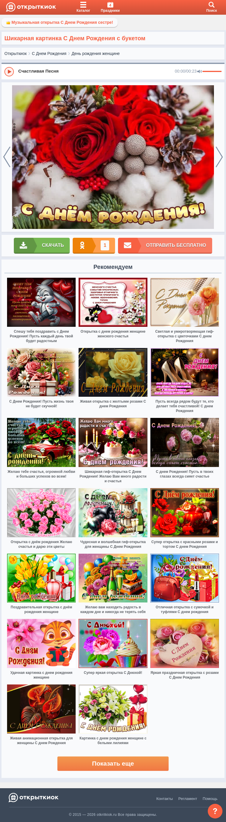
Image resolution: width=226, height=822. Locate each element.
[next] (219, 157)
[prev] (7, 157)
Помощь (210, 798)
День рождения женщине (96, 53)
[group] (113, 71)
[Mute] (199, 72)
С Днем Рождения (49, 53)
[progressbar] (212, 72)
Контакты (164, 798)
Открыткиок (15, 53)
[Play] (9, 71)
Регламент (187, 798)
